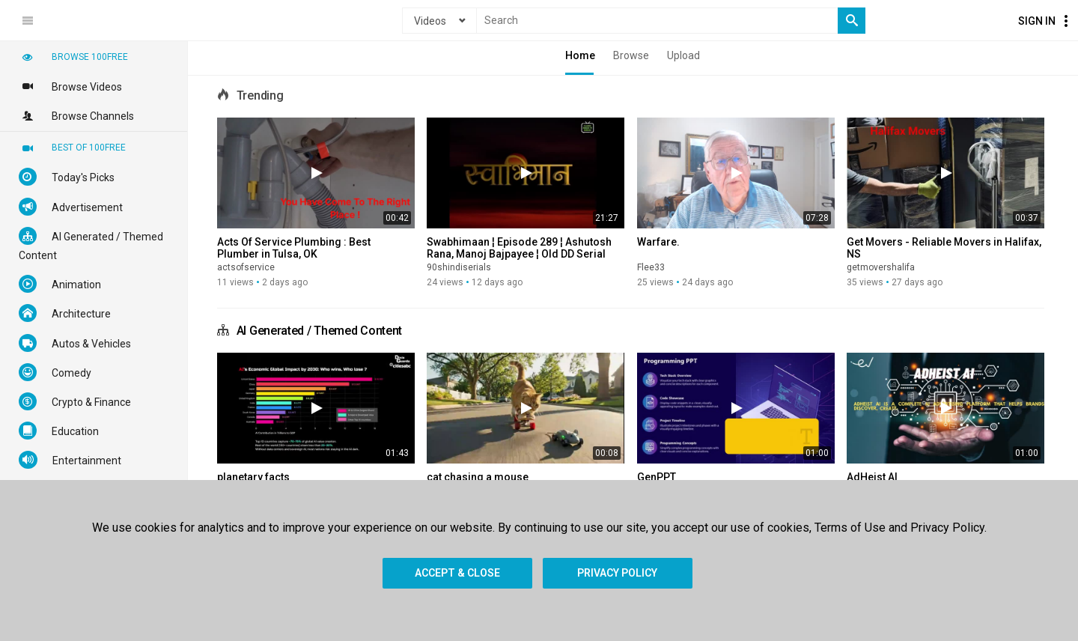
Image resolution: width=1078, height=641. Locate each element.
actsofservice (246, 267)
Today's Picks (67, 177)
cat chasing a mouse (478, 477)
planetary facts (253, 477)
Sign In (1037, 21)
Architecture (65, 313)
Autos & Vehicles (75, 343)
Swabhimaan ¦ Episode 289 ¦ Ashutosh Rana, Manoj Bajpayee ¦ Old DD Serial (519, 248)
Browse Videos (70, 86)
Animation (60, 284)
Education (59, 431)
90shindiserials (459, 267)
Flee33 (651, 267)
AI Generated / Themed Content (319, 330)
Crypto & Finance (75, 401)
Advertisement (71, 207)
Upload (683, 55)
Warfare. (658, 242)
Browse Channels (76, 115)
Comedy (55, 372)
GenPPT (656, 477)
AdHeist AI (872, 477)
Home (580, 55)
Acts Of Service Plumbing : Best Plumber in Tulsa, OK (294, 248)
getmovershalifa (881, 267)
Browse (631, 55)
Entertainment (70, 460)
